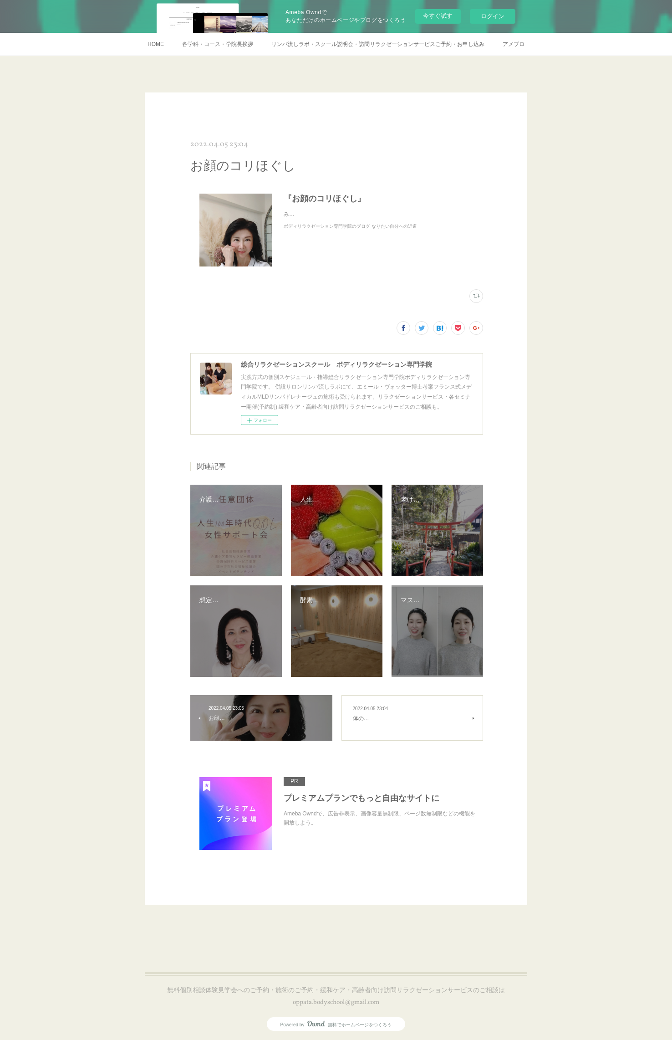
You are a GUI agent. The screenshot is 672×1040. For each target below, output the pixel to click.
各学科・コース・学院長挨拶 (217, 44)
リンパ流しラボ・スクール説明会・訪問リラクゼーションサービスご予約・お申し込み (377, 44)
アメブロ (513, 44)
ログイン (492, 16)
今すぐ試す (438, 15)
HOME (156, 44)
